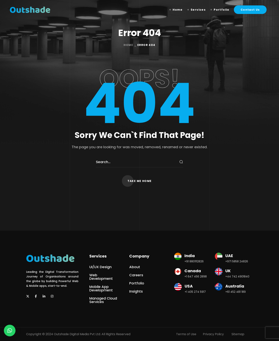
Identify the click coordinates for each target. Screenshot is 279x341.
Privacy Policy (213, 334)
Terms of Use (186, 334)
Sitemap (238, 334)
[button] (250, 9)
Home (128, 45)
